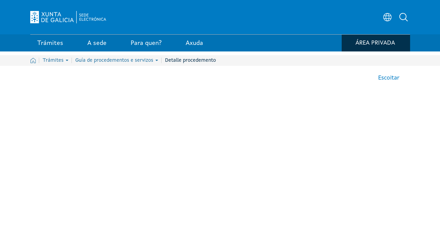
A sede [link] (97, 48)
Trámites (55, 60)
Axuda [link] (194, 48)
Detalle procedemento (190, 60)
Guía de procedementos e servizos (116, 60)
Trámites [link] (50, 48)
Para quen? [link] (146, 48)
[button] (405, 19)
